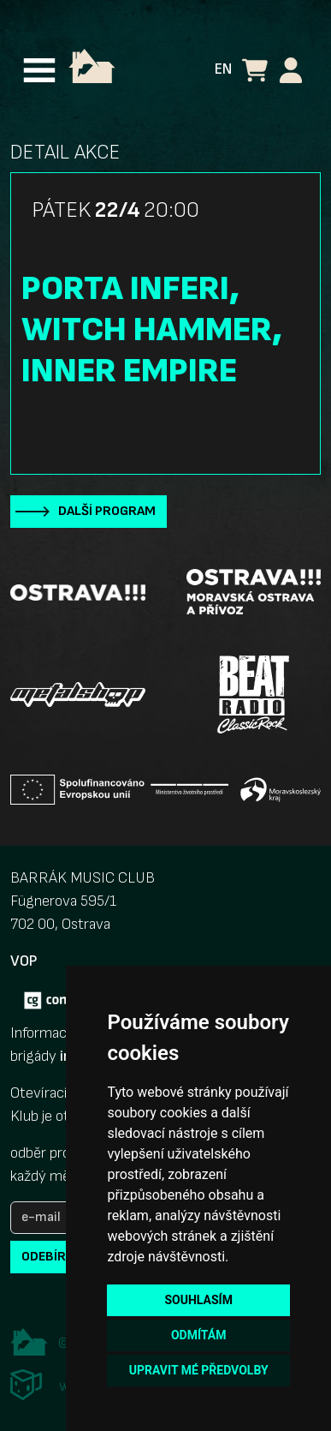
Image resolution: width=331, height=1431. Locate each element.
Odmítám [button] (199, 1335)
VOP (23, 961)
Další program (107, 511)
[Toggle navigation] (39, 70)
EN (223, 69)
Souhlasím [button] (198, 1300)
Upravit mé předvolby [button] (199, 1370)
